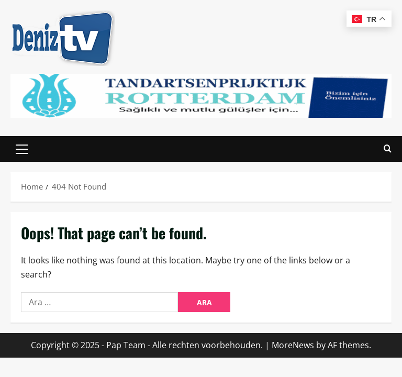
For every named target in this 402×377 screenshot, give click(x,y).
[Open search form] (388, 149)
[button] (21, 149)
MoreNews (293, 345)
